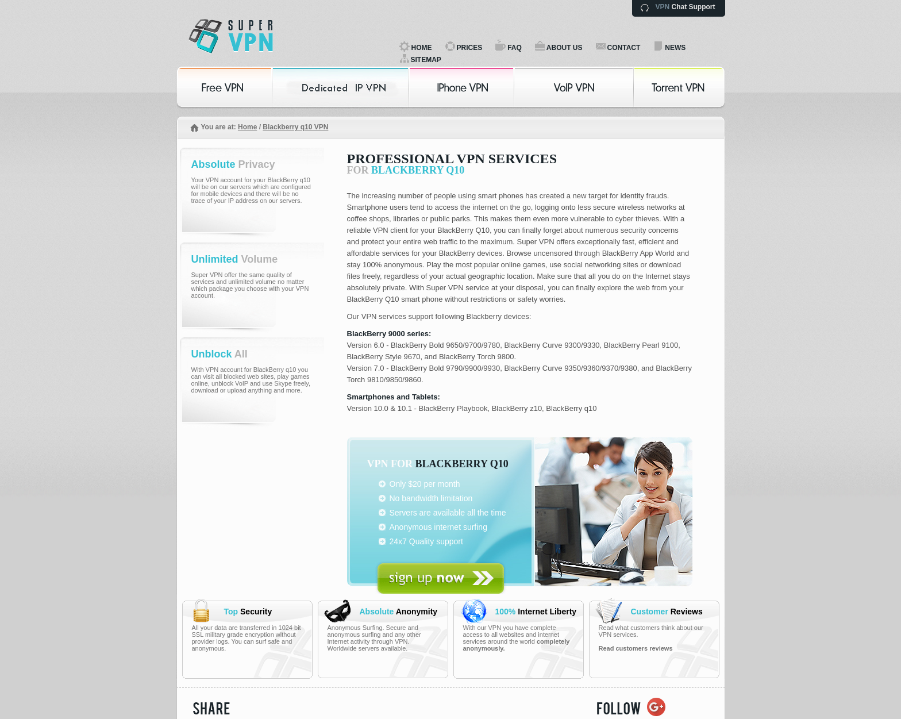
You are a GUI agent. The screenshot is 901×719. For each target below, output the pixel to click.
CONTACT (624, 48)
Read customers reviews (636, 648)
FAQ (514, 48)
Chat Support (685, 7)
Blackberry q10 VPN (295, 127)
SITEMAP (426, 60)
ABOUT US (564, 48)
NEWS (675, 48)
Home (247, 127)
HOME (421, 48)
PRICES (470, 48)
